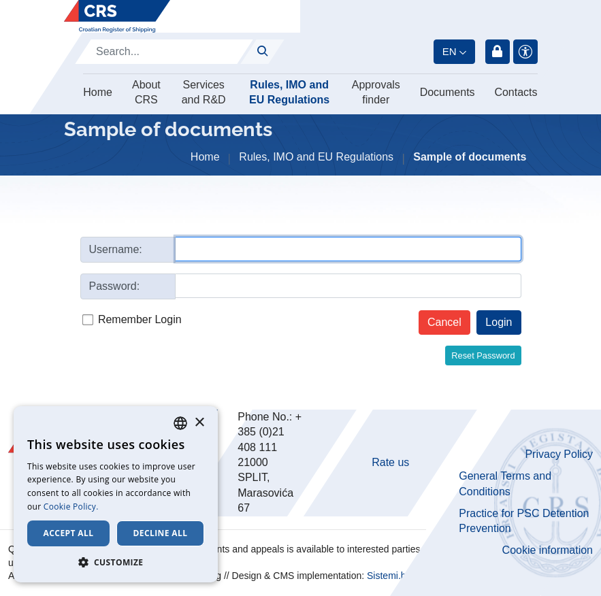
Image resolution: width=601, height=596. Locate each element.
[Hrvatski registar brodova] (117, 16)
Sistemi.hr (388, 575)
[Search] (164, 51)
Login (497, 51)
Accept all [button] (69, 533)
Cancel (444, 322)
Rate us (390, 462)
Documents (447, 92)
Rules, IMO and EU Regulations (289, 92)
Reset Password (483, 355)
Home (97, 92)
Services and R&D (204, 92)
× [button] (199, 423)
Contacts (515, 92)
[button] (115, 562)
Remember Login (140, 319)
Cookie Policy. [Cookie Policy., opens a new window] (71, 506)
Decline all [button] (160, 533)
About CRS (146, 92)
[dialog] (116, 494)
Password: (114, 286)
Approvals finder (376, 92)
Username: (115, 249)
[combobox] (180, 423)
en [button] (449, 51)
